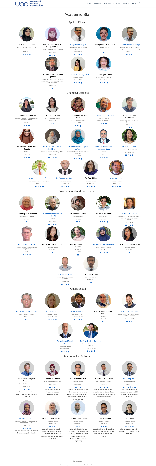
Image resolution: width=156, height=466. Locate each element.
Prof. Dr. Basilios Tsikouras (90, 341)
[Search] (140, 3)
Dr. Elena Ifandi (52, 311)
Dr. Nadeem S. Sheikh (65, 178)
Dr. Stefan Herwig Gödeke (26, 311)
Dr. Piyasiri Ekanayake (78, 45)
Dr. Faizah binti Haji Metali (103, 244)
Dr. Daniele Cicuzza (129, 214)
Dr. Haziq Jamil (129, 379)
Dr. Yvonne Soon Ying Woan (78, 75)
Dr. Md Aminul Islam (78, 311)
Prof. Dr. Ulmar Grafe (26, 244)
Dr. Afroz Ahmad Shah (129, 311)
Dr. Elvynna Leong (26, 418)
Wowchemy (65, 465)
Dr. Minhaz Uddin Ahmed (104, 115)
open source (77, 465)
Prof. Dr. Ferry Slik (65, 274)
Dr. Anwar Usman (116, 178)
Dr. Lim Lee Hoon (129, 147)
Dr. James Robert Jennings (129, 45)
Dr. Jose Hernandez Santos (39, 178)
